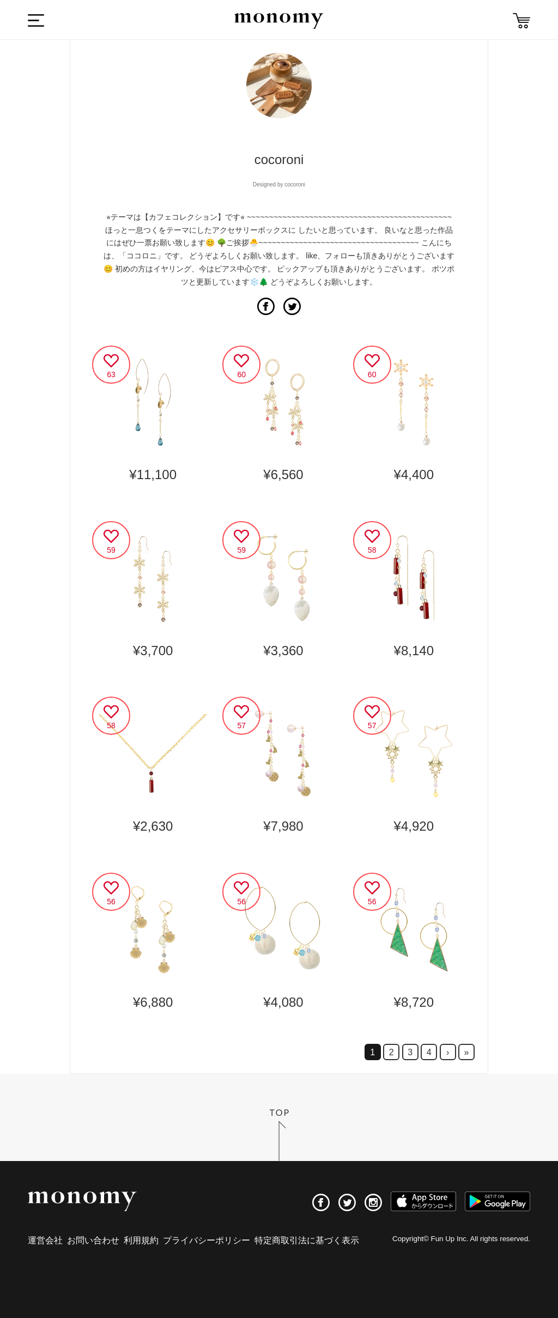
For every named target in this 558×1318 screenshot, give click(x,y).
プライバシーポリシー (206, 1240)
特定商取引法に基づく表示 (306, 1240)
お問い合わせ (93, 1240)
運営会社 (45, 1240)
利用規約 (141, 1240)
